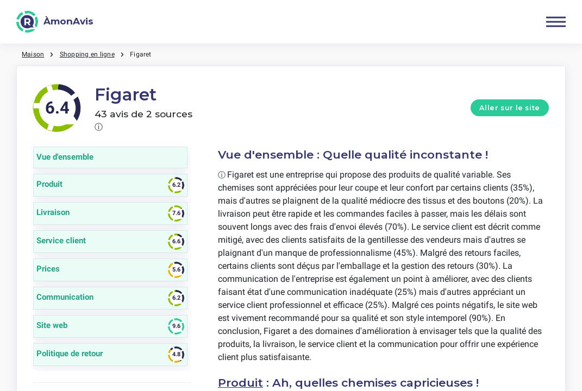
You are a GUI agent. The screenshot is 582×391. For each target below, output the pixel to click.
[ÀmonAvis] (54, 21)
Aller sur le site (509, 108)
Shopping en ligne (87, 54)
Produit (240, 382)
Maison (33, 54)
